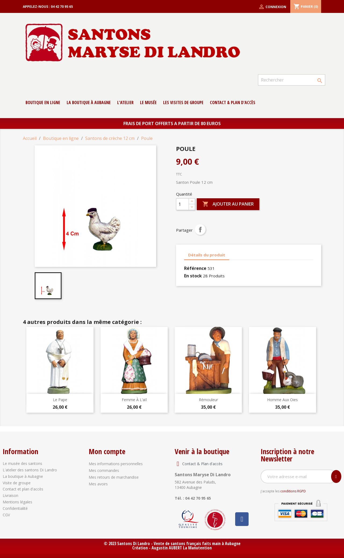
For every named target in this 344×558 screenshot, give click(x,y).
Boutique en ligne (43, 102)
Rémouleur (208, 399)
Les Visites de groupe (183, 102)
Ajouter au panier (228, 204)
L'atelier (125, 102)
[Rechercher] (291, 80)
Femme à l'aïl (134, 399)
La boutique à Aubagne (89, 102)
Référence (195, 268)
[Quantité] (182, 204)
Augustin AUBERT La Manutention (182, 548)
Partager (200, 229)
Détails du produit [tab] (206, 254)
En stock (193, 275)
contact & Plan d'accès (232, 102)
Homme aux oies (282, 399)
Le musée (148, 102)
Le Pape (60, 399)
